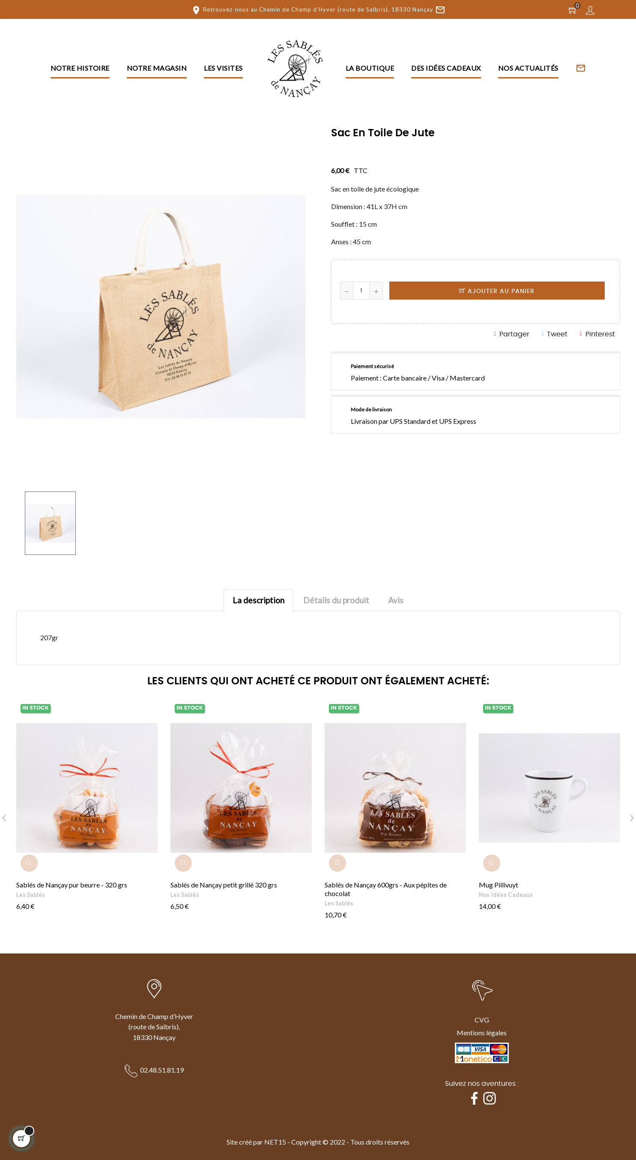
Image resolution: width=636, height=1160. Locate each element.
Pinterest (600, 334)
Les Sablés (30, 894)
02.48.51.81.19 (162, 1070)
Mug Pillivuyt (498, 885)
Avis (395, 600)
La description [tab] (258, 600)
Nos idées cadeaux (506, 894)
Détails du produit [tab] (336, 600)
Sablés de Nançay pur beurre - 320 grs (71, 885)
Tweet (557, 334)
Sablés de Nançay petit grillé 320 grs (223, 885)
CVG (482, 1020)
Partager (514, 334)
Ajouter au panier (496, 291)
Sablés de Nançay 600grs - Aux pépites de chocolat (386, 889)
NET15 (275, 1142)
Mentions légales (482, 1032)
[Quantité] (361, 290)
